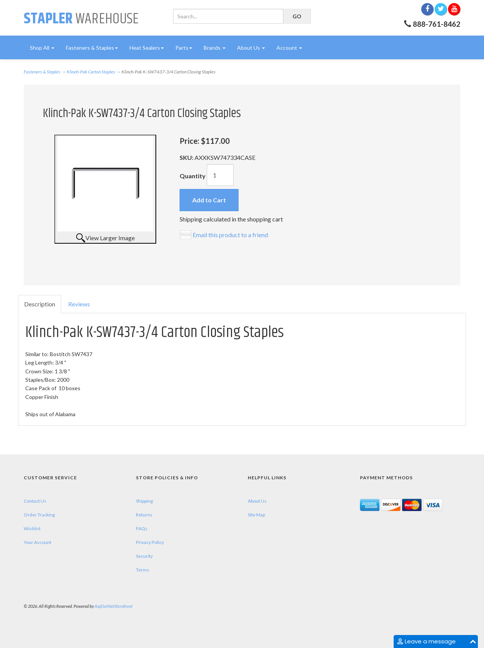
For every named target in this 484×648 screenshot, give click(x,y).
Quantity (193, 175)
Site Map (256, 515)
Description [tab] (39, 304)
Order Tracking (39, 515)
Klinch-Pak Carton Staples (91, 72)
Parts (183, 47)
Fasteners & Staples (92, 47)
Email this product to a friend (230, 234)
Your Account (37, 542)
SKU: (187, 157)
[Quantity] (220, 175)
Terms (142, 570)
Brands (215, 47)
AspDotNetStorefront (113, 606)
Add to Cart (209, 200)
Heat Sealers (146, 47)
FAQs (141, 528)
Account (289, 47)
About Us (251, 47)
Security (144, 556)
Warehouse (81, 19)
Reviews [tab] (79, 304)
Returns (144, 515)
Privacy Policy (150, 542)
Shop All (42, 47)
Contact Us (35, 501)
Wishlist (32, 528)
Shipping (144, 501)
